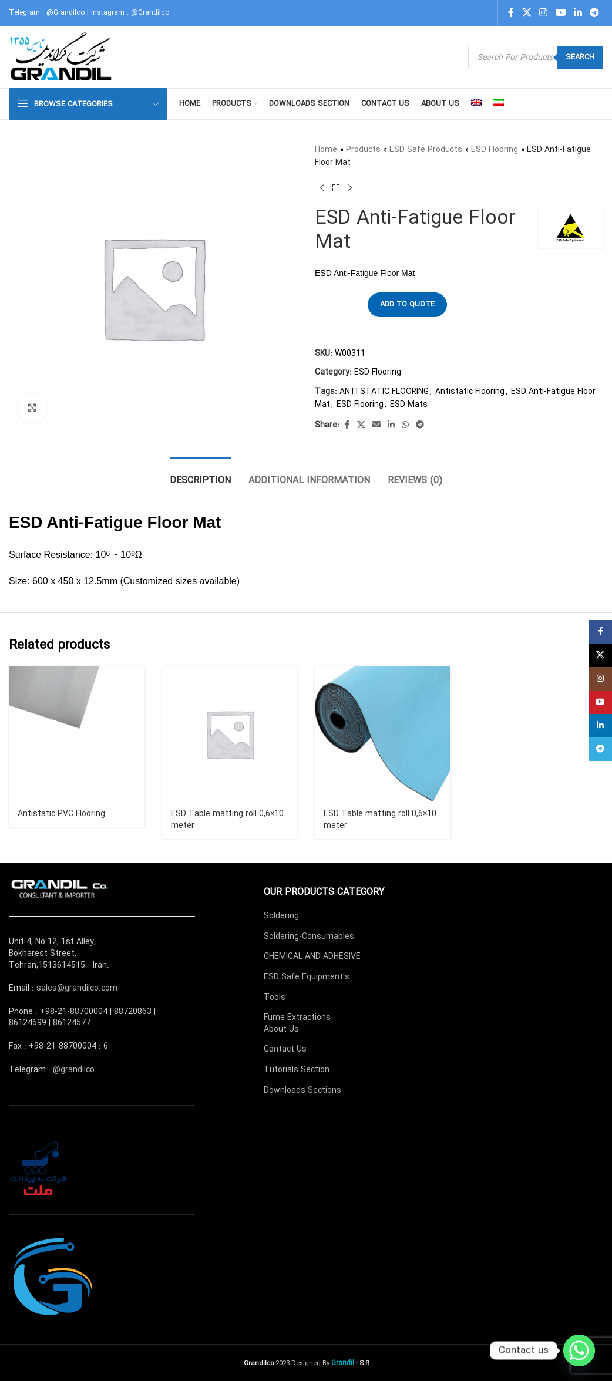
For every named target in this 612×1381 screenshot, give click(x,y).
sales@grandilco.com (76, 988)
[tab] (200, 475)
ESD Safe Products (425, 149)
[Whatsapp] (579, 1350)
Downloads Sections (302, 1090)
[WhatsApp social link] (405, 425)
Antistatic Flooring (470, 391)
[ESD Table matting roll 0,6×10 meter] (230, 734)
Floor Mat (184, 522)
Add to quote (407, 304)
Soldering (281, 916)
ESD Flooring (494, 149)
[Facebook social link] (511, 13)
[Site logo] (62, 56)
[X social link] (526, 13)
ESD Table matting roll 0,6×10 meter (227, 819)
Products (363, 149)
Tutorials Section (296, 1069)
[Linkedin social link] (578, 13)
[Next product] (350, 188)
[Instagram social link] (544, 13)
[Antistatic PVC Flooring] (76, 734)
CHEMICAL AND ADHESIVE (312, 956)
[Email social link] (376, 425)
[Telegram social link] (594, 13)
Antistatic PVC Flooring (61, 813)
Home (326, 149)
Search (580, 57)
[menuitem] (476, 104)
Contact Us (285, 1049)
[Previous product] (322, 188)
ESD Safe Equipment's (306, 977)
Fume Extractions (297, 1017)
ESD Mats (409, 404)
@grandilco (74, 1069)
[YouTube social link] (561, 13)
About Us (281, 1029)
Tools (274, 997)
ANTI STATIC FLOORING (384, 391)
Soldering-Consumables (309, 936)
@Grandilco (65, 12)
